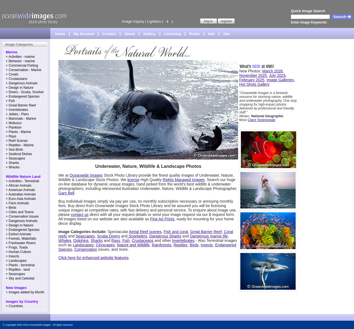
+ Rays (11, 136)
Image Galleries (280, 80)
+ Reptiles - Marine (20, 145)
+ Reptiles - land (18, 269)
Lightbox (154, 21)
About (129, 34)
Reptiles (180, 245)
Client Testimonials (261, 120)
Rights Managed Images (184, 179)
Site (226, 34)
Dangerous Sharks (165, 236)
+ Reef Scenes (17, 141)
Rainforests (161, 245)
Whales (64, 240)
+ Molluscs (14, 123)
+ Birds (11, 208)
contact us (79, 214)
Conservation (85, 249)
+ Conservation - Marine (23, 70)
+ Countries (14, 306)
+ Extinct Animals (18, 234)
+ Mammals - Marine (21, 119)
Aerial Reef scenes (145, 231)
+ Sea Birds (14, 150)
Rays (115, 240)
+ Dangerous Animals (21, 83)
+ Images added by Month (25, 292)
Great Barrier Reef (206, 231)
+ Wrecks (13, 167)
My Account (84, 34)
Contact (109, 34)
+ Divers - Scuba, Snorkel (24, 92)
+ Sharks (12, 163)
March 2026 (272, 71)
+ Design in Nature (19, 88)
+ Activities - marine (20, 57)
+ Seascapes (15, 158)
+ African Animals (18, 185)
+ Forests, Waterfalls (21, 239)
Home (60, 34)
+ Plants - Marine (18, 132)
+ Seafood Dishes (19, 154)
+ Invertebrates (17, 110)
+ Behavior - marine (20, 61)
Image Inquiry (133, 21)
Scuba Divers (108, 236)
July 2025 (277, 75)
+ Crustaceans (16, 79)
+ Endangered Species (23, 96)
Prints (194, 34)
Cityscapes (105, 245)
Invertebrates (183, 240)
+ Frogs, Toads (17, 247)
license (133, 179)
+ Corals (12, 74)
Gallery (149, 34)
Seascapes (85, 236)
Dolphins (81, 240)
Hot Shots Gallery (254, 84)
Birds (194, 245)
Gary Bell (66, 193)
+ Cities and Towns (20, 212)
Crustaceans (142, 240)
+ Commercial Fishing (22, 65)
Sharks (97, 240)
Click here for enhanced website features (93, 257)
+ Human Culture (18, 252)
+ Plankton (14, 127)
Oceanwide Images (86, 175)
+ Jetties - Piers (17, 114)
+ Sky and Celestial (20, 278)
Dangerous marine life (209, 236)
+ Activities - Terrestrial (22, 181)
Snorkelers (137, 236)
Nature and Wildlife (133, 245)
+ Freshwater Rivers (21, 243)
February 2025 (251, 80)
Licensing (172, 34)
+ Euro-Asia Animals (21, 199)
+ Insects (12, 256)
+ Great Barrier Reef (21, 105)
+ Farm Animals (17, 203)
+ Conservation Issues (22, 216)
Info (211, 34)
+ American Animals (20, 190)
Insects (207, 245)
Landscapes (83, 245)
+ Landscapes (16, 261)
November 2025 (253, 75)
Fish (125, 240)
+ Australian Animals (21, 194)
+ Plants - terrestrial (20, 265)
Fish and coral (176, 231)
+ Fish (10, 101)
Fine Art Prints (162, 219)
